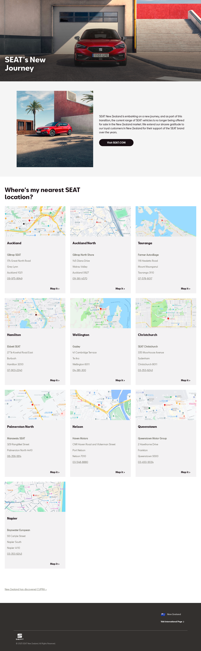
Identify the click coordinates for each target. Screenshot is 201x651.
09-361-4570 (80, 278)
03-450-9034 (146, 462)
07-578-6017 (145, 278)
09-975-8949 (14, 278)
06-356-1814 (14, 456)
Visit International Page (172, 622)
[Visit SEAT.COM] (116, 142)
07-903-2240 (14, 370)
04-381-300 (79, 370)
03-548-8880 (80, 462)
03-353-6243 (145, 370)
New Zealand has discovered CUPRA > (26, 589)
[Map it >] (56, 288)
